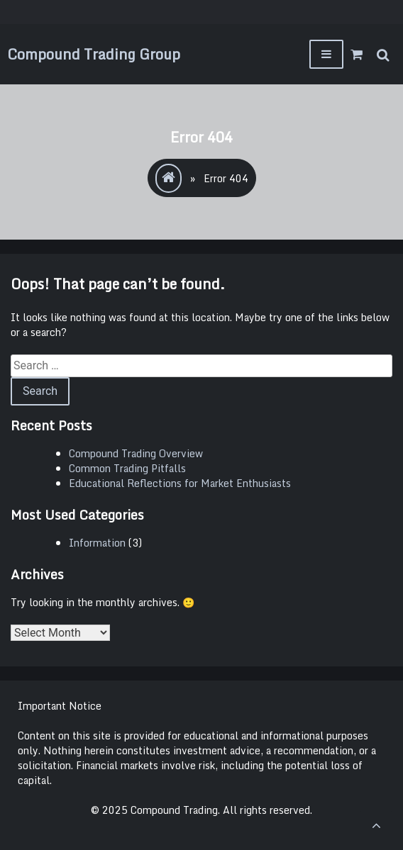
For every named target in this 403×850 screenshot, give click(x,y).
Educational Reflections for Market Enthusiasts (180, 483)
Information (97, 543)
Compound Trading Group (93, 54)
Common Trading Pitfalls (127, 468)
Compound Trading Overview (136, 453)
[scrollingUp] (376, 825)
